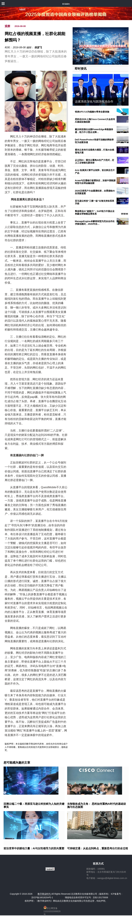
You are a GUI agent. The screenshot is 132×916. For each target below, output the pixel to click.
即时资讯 (81, 68)
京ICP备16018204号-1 (42, 897)
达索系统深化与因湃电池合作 (94, 101)
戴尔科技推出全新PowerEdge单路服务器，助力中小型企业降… (94, 130)
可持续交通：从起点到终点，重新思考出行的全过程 (97, 848)
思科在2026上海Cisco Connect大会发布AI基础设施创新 (95, 120)
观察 (7, 26)
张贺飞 (38, 47)
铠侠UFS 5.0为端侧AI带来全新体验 (92, 111)
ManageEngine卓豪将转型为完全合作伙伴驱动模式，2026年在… (95, 222)
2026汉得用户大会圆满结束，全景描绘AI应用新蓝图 (95, 192)
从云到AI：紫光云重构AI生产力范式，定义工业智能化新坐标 (94, 161)
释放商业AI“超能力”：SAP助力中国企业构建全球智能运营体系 (94, 212)
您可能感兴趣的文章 (17, 762)
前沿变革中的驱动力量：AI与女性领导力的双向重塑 (34, 848)
